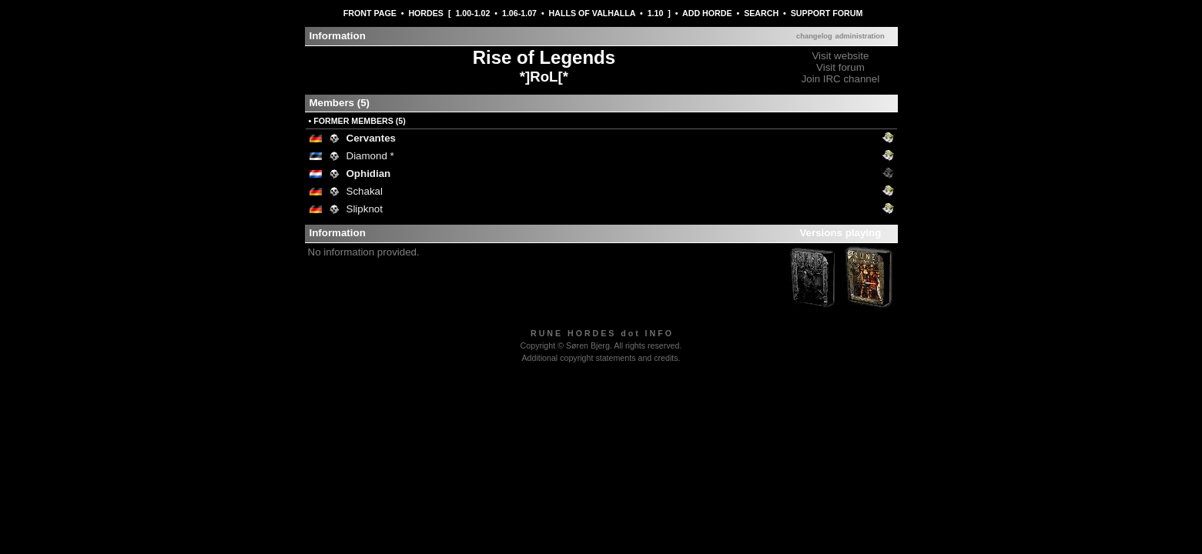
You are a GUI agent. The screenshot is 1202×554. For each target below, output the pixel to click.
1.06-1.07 (519, 13)
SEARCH (761, 13)
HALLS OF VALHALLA (592, 13)
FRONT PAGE (370, 13)
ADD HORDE (707, 13)
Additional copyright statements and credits (599, 357)
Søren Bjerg (588, 345)
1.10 (656, 13)
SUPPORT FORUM (827, 13)
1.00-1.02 (472, 13)
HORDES (426, 13)
